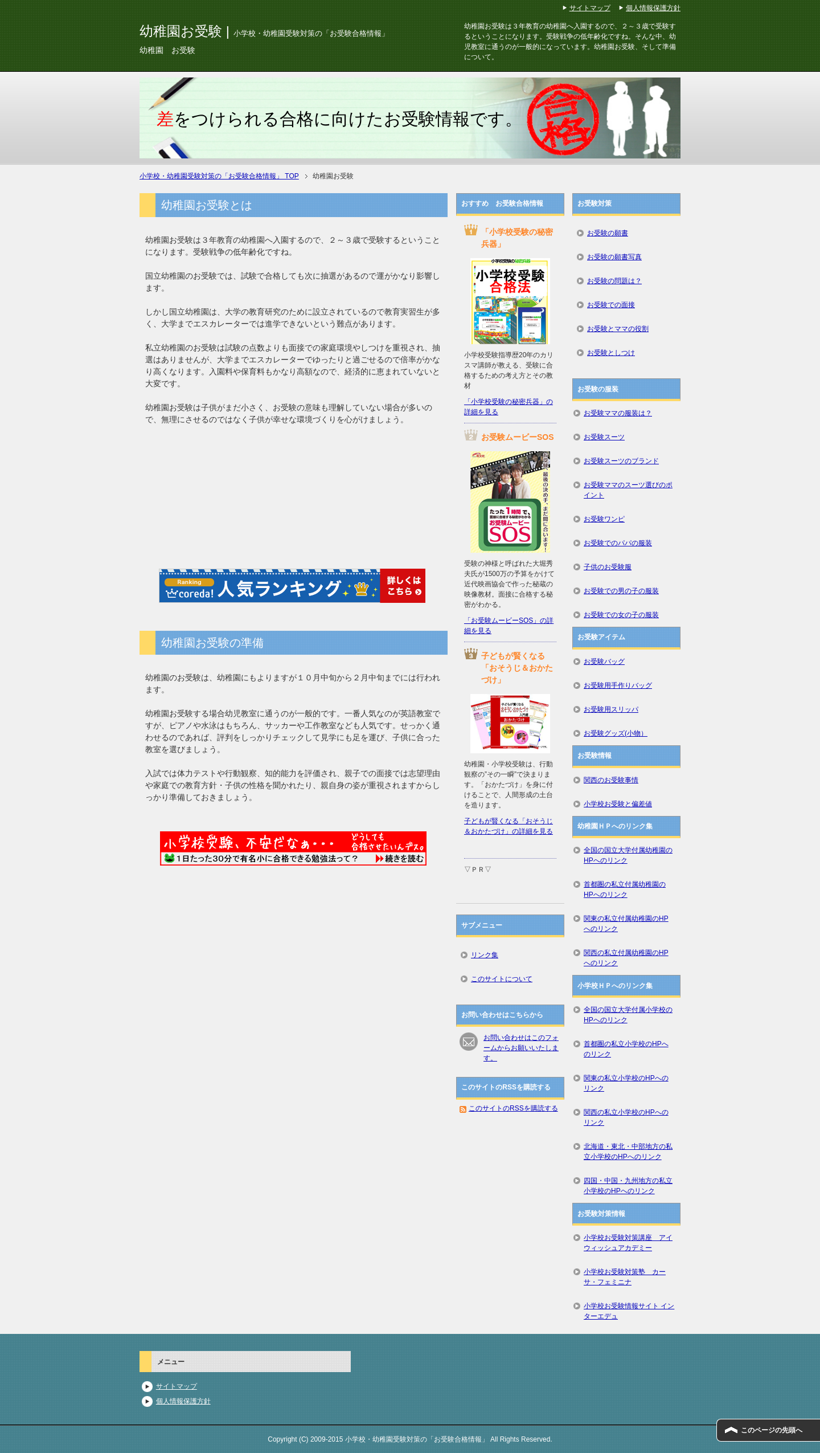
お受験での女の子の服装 (621, 615)
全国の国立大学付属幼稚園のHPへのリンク (628, 855)
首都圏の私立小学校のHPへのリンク (626, 1049)
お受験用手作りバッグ (618, 685)
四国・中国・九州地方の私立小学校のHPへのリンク (628, 1186)
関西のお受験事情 (611, 780)
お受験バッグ (604, 662)
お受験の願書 (607, 233)
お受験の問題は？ (614, 281)
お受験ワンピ (604, 519)
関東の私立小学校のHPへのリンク (626, 1083)
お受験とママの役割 (618, 329)
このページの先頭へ (771, 1430)
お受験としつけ (611, 353)
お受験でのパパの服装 (618, 543)
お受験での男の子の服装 (621, 591)
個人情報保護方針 (183, 1401)
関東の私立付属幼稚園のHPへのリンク (626, 924)
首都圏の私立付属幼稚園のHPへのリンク (625, 889)
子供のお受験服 (608, 567)
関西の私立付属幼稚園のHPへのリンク (626, 958)
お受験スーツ (604, 437)
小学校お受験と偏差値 (618, 804)
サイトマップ (176, 1386)
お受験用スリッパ (611, 709)
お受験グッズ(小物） (615, 733)
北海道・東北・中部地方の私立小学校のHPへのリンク (628, 1151)
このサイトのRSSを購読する (513, 1108)
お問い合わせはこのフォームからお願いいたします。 (521, 1048)
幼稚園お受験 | (264, 31)
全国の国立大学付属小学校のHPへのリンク (628, 1015)
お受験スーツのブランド (621, 461)
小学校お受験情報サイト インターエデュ (629, 1311)
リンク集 (484, 955)
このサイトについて (501, 979)
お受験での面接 (611, 305)
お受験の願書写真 (614, 257)
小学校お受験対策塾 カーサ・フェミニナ (625, 1277)
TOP (219, 176)
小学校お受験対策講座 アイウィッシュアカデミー (628, 1243)
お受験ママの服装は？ (618, 413)
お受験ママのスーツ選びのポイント (628, 490)
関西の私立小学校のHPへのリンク (626, 1117)
